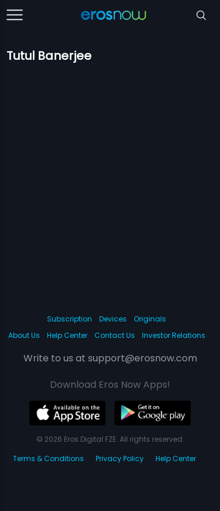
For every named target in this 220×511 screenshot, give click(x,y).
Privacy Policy (120, 458)
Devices (113, 319)
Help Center (67, 335)
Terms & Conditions (48, 458)
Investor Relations (173, 335)
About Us (24, 335)
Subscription (69, 319)
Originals (150, 319)
